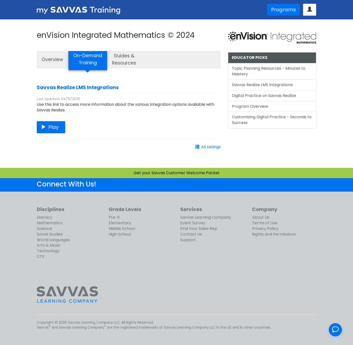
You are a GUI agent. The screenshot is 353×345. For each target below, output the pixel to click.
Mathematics (50, 223)
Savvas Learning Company (205, 217)
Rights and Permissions (274, 234)
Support (188, 240)
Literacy (44, 217)
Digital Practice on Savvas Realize (264, 95)
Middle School (122, 228)
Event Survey (192, 223)
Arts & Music (49, 245)
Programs (283, 9)
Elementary (120, 223)
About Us (260, 217)
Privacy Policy (265, 228)
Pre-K (114, 217)
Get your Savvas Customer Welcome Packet (177, 173)
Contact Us (191, 234)
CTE (40, 256)
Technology (48, 251)
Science (44, 228)
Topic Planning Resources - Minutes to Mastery (268, 71)
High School (120, 234)
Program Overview (250, 106)
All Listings (211, 147)
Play (51, 127)
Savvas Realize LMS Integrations (78, 87)
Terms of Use (264, 223)
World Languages (53, 240)
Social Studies (50, 234)
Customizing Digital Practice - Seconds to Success (272, 119)
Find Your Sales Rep (198, 228)
